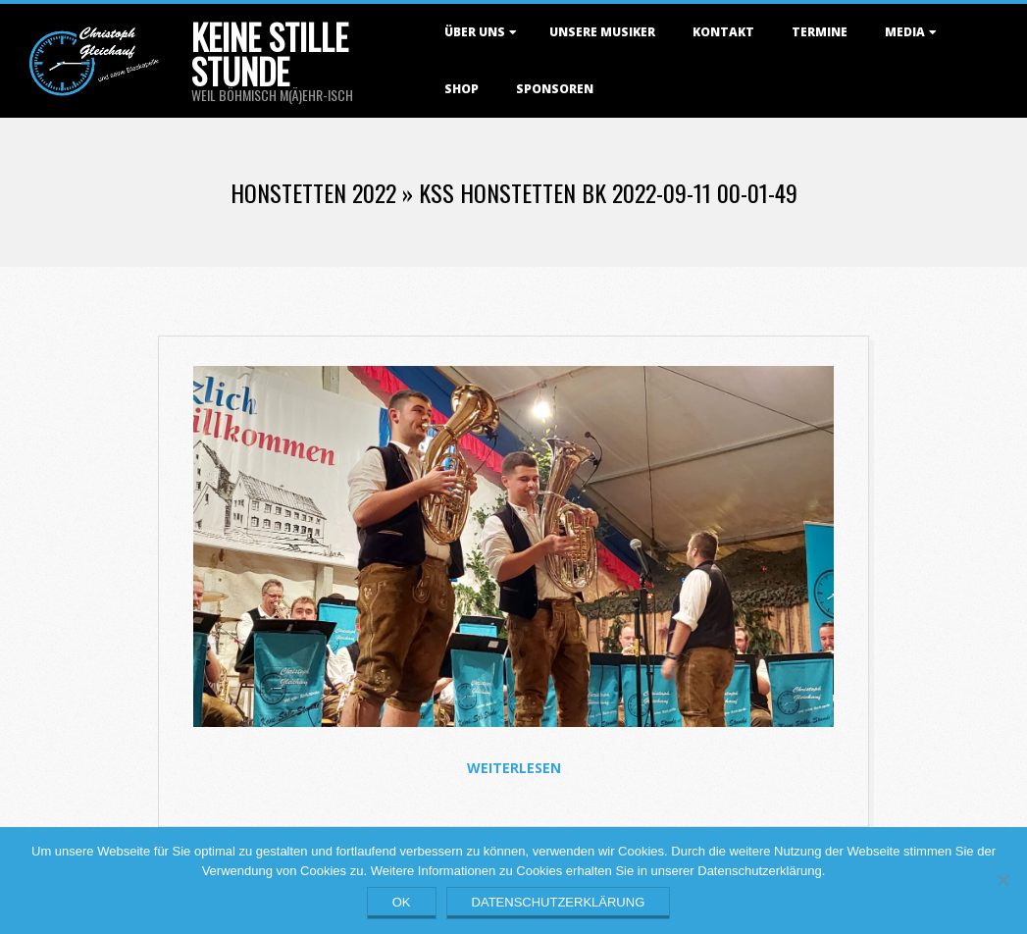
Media (905, 32)
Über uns (474, 32)
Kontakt (723, 32)
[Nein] (1002, 880)
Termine (819, 32)
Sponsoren (554, 88)
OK (401, 902)
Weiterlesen (514, 767)
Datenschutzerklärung (558, 902)
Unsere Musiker (602, 32)
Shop (461, 88)
